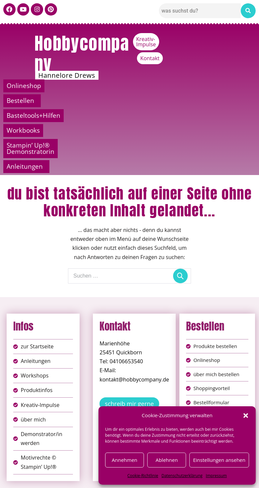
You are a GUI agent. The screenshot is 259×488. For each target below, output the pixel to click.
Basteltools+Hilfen (157, 85)
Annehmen (124, 460)
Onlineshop (32, 85)
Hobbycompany (81, 53)
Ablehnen (167, 460)
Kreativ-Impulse (203, 39)
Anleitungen (205, 100)
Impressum (216, 475)
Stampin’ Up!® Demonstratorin (79, 100)
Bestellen (88, 85)
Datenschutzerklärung (182, 475)
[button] (245, 415)
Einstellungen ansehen (219, 460)
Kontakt (242, 39)
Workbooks (225, 85)
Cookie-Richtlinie (142, 475)
